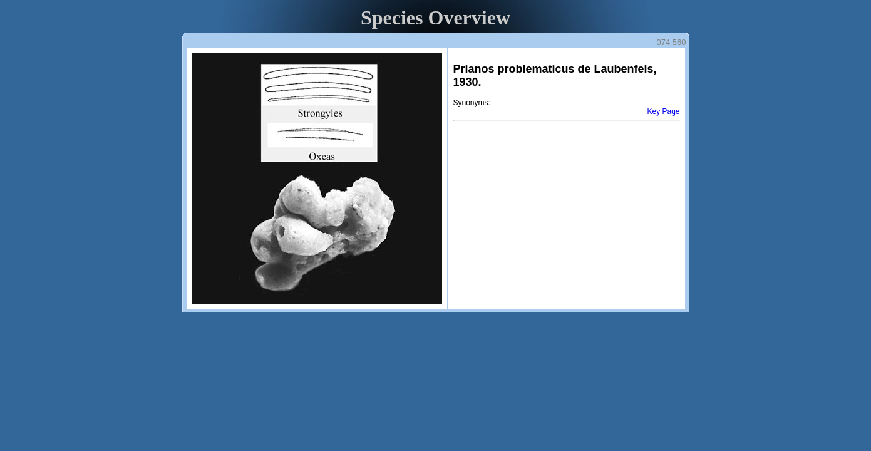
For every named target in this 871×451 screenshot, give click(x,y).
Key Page (663, 111)
